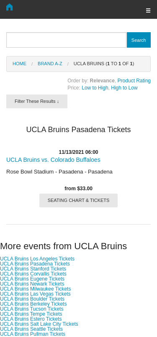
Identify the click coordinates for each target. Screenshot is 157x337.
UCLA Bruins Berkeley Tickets (33, 304)
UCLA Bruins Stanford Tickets (33, 269)
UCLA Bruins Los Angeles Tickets (37, 259)
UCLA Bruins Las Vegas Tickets (35, 294)
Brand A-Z (50, 63)
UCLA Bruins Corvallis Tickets (33, 274)
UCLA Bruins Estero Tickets (31, 319)
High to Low (124, 88)
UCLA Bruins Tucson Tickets (31, 309)
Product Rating (134, 81)
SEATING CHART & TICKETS (79, 200)
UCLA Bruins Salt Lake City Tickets (39, 324)
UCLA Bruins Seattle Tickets (31, 329)
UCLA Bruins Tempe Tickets (31, 314)
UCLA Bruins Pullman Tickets (32, 334)
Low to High (95, 88)
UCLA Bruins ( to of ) (104, 63)
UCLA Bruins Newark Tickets (32, 284)
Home (19, 63)
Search (138, 40)
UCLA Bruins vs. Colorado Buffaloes (53, 159)
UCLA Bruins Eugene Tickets (32, 279)
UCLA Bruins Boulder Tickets (32, 299)
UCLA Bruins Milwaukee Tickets (35, 289)
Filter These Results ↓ (37, 101)
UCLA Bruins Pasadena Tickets (35, 264)
